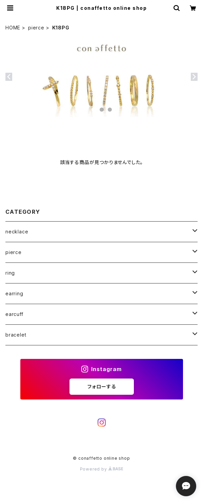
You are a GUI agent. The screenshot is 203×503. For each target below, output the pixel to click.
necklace (16, 231)
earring (14, 293)
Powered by (101, 469)
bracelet (15, 335)
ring (10, 273)
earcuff (14, 314)
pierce (36, 27)
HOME (12, 27)
